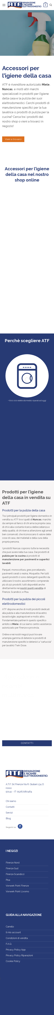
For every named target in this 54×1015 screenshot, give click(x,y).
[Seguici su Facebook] (20, 826)
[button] (4, 4)
